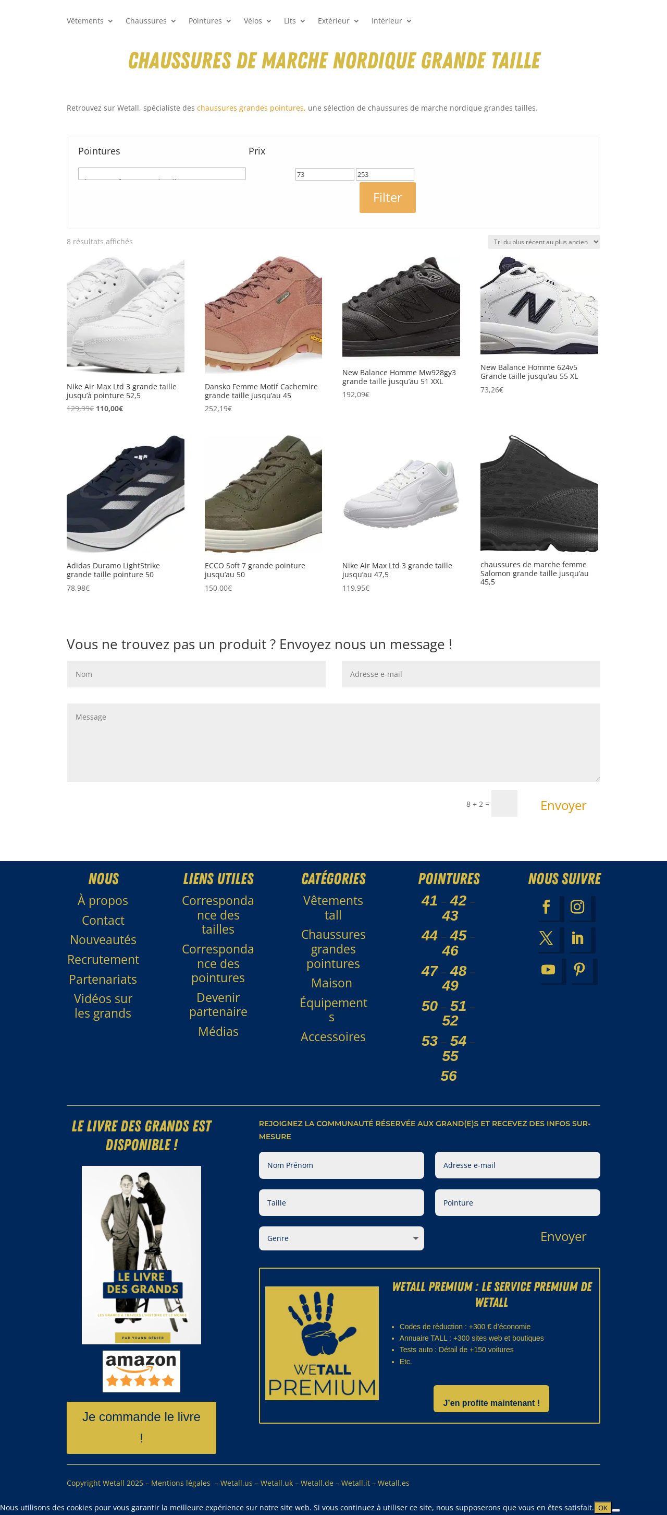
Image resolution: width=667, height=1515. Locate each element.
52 (450, 1020)
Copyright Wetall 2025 (106, 1483)
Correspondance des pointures (218, 963)
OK (603, 1507)
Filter (387, 197)
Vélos (253, 21)
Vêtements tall (333, 907)
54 (458, 1041)
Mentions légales (181, 1483)
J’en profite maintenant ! (491, 1403)
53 (430, 1041)
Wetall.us (236, 1483)
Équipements (333, 1009)
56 (449, 1076)
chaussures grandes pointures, (251, 108)
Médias (218, 1031)
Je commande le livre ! (141, 1427)
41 (430, 900)
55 (450, 1056)
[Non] (616, 1510)
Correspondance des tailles (218, 914)
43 (450, 916)
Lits (290, 21)
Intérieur (387, 21)
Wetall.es (394, 1483)
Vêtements (85, 21)
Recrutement (103, 959)
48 (458, 971)
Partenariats (103, 979)
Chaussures (146, 21)
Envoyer (563, 805)
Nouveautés (103, 939)
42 (458, 900)
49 (450, 985)
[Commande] (544, 242)
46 (450, 951)
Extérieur (334, 21)
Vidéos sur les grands (103, 1005)
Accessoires (333, 1036)
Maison (333, 982)
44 (430, 935)
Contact (103, 920)
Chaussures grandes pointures (333, 948)
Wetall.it (355, 1483)
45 (458, 935)
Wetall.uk (277, 1483)
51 (458, 1006)
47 (430, 971)
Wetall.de (317, 1483)
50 (430, 1006)
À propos (103, 900)
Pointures (205, 21)
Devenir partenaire (218, 1004)
